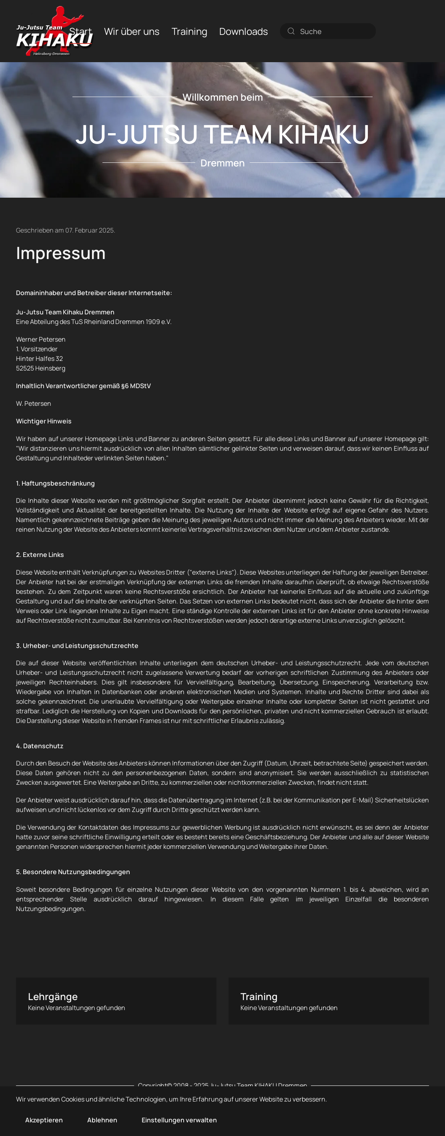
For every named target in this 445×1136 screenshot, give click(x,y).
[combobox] (328, 31)
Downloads (243, 30)
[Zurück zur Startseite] (55, 31)
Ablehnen (102, 1120)
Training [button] (189, 30)
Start (80, 30)
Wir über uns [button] (132, 30)
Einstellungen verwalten (179, 1120)
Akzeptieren (44, 1120)
